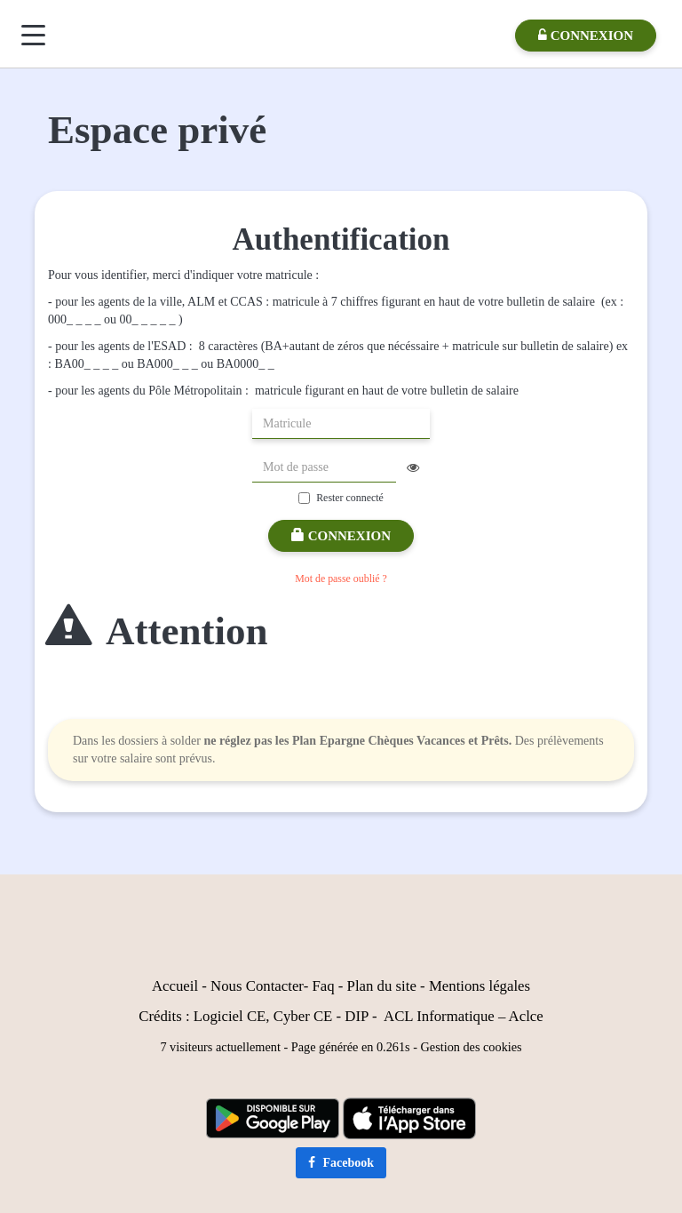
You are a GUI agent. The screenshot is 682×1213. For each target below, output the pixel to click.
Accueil (175, 986)
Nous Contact (251, 986)
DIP (356, 1016)
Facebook (341, 1162)
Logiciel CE (230, 1016)
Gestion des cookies (471, 1047)
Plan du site (381, 986)
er (298, 986)
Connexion (341, 536)
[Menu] (33, 35)
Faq (323, 986)
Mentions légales (479, 986)
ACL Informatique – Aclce (463, 1016)
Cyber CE (303, 1016)
